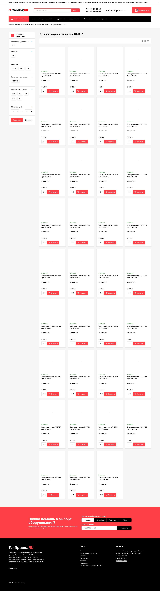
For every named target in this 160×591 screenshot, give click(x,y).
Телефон (87, 520)
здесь (145, 2)
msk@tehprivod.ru (121, 560)
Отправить (124, 528)
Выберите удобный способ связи (94, 516)
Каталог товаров (85, 551)
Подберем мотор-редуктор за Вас (91, 565)
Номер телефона (88, 524)
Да (13, 45)
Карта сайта (13, 568)
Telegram (112, 520)
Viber (125, 520)
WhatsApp (100, 520)
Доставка (83, 556)
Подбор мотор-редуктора (88, 553)
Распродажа (84, 563)
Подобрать (17, 120)
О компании (84, 558)
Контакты (83, 560)
